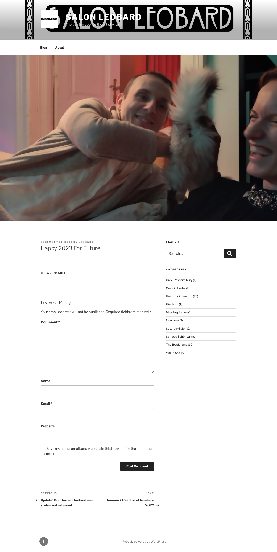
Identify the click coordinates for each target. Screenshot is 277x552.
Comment (50, 322)
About (59, 47)
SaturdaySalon (176, 328)
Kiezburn (172, 304)
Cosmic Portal (175, 288)
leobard (86, 241)
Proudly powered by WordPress (144, 541)
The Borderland (176, 344)
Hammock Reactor (179, 296)
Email (46, 404)
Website (48, 426)
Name (47, 381)
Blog (43, 47)
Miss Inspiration (177, 312)
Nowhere (172, 320)
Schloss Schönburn (179, 336)
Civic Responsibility (179, 280)
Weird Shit (56, 272)
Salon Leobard (104, 17)
